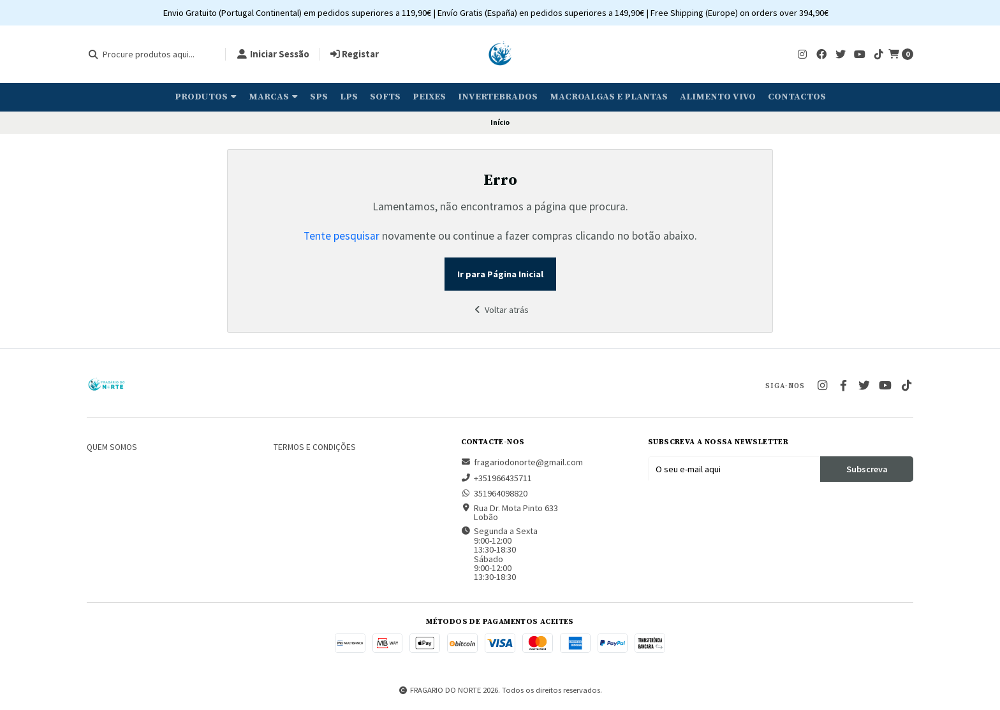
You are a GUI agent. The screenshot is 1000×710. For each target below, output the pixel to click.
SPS (319, 97)
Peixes (429, 97)
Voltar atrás (500, 309)
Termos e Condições (315, 447)
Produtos (206, 97)
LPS (349, 97)
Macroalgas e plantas (609, 97)
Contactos (797, 97)
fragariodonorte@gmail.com (522, 462)
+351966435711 (496, 478)
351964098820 (494, 493)
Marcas (273, 97)
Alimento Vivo (718, 97)
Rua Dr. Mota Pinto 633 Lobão (509, 513)
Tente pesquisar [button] (341, 236)
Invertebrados (498, 97)
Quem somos (112, 447)
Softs (385, 97)
